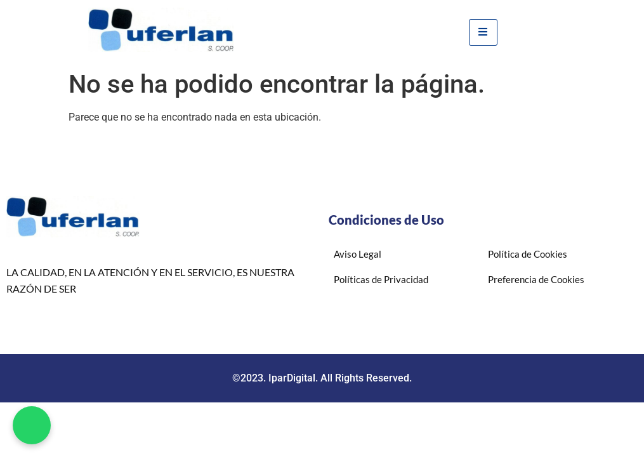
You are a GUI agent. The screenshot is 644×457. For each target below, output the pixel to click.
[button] (32, 425)
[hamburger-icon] (483, 32)
